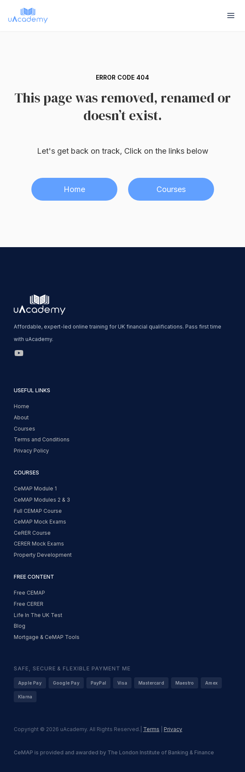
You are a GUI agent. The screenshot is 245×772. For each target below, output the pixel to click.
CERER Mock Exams (39, 543)
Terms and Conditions (42, 439)
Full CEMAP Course (38, 511)
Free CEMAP (29, 592)
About (21, 417)
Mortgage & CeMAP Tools (47, 637)
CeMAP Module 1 (35, 488)
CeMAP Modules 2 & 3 (42, 499)
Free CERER (28, 604)
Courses (171, 189)
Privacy (173, 729)
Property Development (43, 555)
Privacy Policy (31, 450)
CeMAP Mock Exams (40, 521)
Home (74, 189)
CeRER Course (32, 533)
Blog (19, 626)
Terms (151, 729)
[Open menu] (231, 15)
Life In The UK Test (38, 615)
